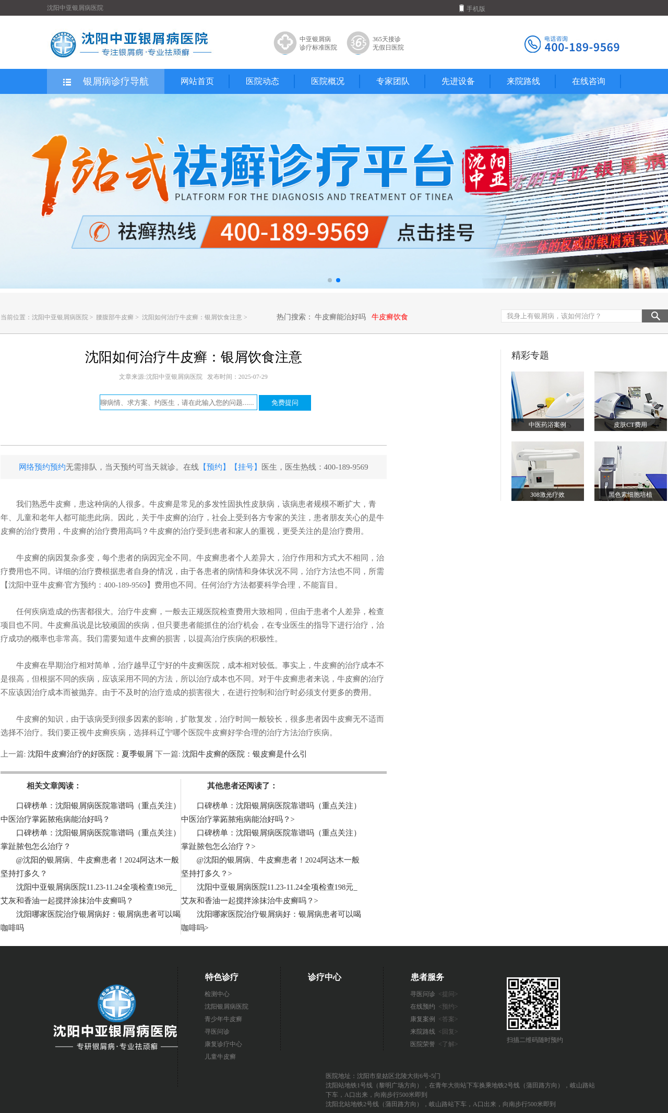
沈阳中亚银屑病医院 (60, 317)
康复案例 (434, 1019)
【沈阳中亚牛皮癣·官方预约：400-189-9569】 (78, 585)
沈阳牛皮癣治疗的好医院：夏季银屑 (90, 754)
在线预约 (434, 1006)
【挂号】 (245, 467)
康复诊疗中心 (223, 1044)
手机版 (472, 8)
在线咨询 (588, 81)
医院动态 (262, 81)
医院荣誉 (434, 1044)
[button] (330, 280)
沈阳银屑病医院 (226, 1006)
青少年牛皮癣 (223, 1019)
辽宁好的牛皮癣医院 (184, 665)
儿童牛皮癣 (220, 1056)
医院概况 (327, 81)
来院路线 (523, 81)
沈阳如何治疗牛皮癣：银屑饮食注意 (193, 317)
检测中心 (217, 994)
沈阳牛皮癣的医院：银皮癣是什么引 (244, 754)
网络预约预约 (42, 467)
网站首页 (197, 81)
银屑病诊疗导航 (105, 82)
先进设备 (458, 81)
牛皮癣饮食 (390, 317)
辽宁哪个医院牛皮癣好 (196, 732)
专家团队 (393, 81)
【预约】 (214, 467)
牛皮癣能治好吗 (340, 317)
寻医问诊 (217, 1031)
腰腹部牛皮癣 (115, 317)
